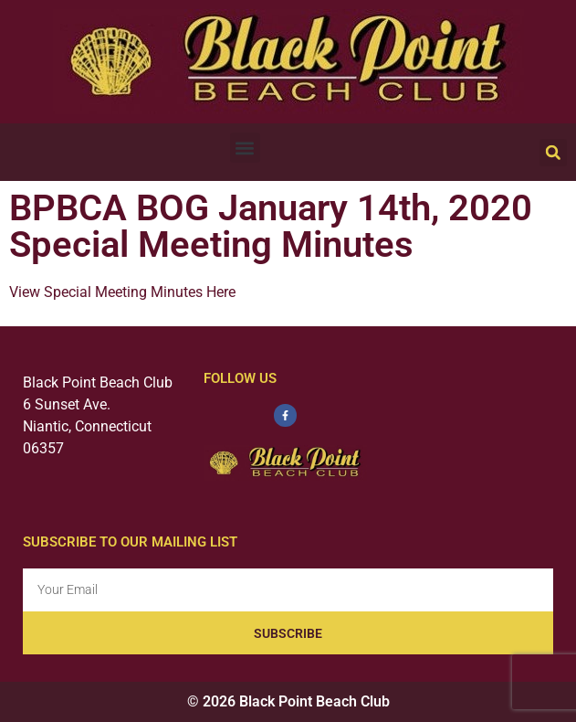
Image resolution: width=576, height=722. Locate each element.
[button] (245, 148)
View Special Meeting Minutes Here (122, 292)
